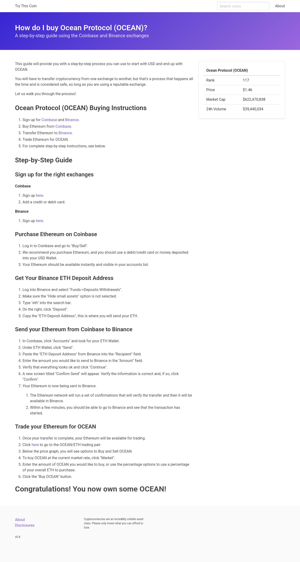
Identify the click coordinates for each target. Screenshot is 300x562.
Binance (72, 120)
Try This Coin (26, 6)
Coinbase (49, 120)
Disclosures (24, 525)
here (39, 195)
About (280, 6)
